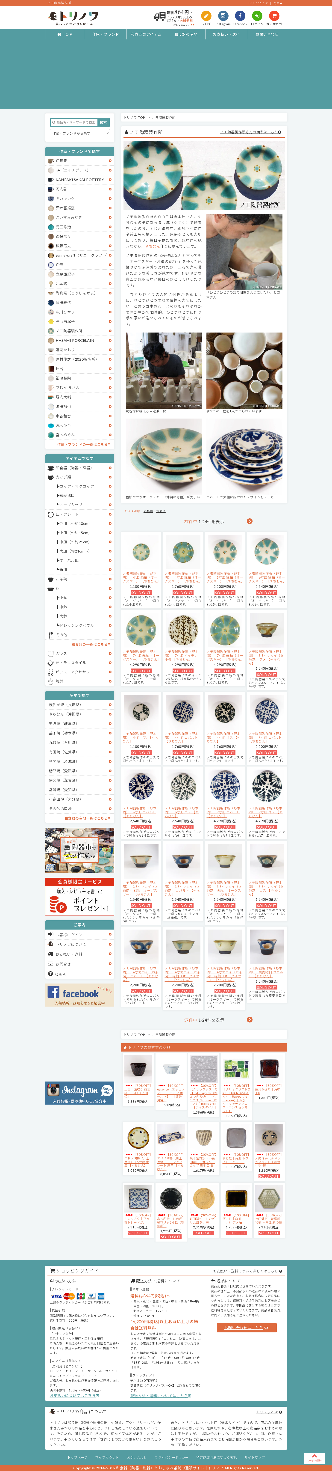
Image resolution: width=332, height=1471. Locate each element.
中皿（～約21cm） (75, 542)
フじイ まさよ (68, 387)
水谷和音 (63, 416)
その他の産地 (60, 808)
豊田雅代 (63, 302)
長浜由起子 (65, 321)
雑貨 (59, 681)
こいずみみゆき (69, 217)
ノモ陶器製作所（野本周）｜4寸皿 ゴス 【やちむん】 (224, 737)
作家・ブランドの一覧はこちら (83, 444)
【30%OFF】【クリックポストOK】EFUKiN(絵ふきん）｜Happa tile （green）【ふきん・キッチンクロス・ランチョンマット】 (236, 1098)
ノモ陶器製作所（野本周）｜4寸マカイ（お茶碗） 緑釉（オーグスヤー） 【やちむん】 (182, 974)
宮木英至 (63, 425)
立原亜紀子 (65, 274)
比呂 (59, 368)
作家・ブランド (105, 34)
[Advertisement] (166, 76)
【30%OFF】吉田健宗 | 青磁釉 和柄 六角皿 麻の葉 (268, 1218)
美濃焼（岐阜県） (64, 723)
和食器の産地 (185, 34)
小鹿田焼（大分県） (66, 799)
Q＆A (278, 3)
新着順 (161, 511)
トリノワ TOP (134, 117)
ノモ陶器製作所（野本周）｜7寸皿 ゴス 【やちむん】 (266, 812)
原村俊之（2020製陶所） (77, 359)
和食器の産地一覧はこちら (88, 818)
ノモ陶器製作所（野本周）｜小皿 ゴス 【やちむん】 (140, 737)
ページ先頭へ (314, 1457)
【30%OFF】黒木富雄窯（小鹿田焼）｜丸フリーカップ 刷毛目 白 (203, 1160)
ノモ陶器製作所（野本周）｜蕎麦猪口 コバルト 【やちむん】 (266, 972)
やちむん (152, 246)
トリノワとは (258, 3)
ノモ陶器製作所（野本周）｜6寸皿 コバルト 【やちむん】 (140, 812)
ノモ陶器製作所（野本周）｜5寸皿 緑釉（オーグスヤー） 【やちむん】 (226, 577)
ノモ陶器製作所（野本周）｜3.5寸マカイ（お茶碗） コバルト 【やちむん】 (182, 888)
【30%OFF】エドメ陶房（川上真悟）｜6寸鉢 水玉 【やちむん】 (137, 1160)
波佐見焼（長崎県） (66, 704)
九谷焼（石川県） (64, 742)
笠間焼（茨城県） (64, 761)
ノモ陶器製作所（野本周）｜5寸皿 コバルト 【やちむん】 (265, 737)
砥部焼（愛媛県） (64, 771)
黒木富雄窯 (65, 208)
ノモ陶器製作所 (69, 331)
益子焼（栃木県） (64, 733)
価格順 (148, 511)
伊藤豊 (61, 160)
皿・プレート (67, 514)
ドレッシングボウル (76, 625)
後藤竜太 (63, 246)
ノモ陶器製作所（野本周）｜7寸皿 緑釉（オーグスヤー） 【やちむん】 (142, 655)
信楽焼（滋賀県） (64, 780)
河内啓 (61, 189)
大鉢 (63, 616)
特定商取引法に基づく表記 (216, 1457)
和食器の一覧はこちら (91, 644)
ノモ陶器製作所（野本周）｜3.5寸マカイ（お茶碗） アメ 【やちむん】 (266, 657)
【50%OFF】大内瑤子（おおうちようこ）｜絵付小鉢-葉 (268, 1160)
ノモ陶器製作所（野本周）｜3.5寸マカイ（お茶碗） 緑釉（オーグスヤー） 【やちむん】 (140, 888)
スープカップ (70, 504)
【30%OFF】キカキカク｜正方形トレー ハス (137, 1218)
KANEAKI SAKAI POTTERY (80, 179)
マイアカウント (107, 1457)
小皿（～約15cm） (75, 532)
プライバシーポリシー (171, 1457)
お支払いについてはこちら (74, 1395)
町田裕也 (63, 406)
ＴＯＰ (65, 34)
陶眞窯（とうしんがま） (77, 293)
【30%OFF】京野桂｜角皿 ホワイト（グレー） (236, 1158)
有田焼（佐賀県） (64, 752)
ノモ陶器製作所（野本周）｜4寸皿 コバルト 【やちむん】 (182, 737)
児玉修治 (63, 227)
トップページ (77, 1457)
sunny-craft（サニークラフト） (83, 255)
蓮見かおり (65, 350)
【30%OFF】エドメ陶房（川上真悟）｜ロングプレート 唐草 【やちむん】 (170, 1162)
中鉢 (63, 607)
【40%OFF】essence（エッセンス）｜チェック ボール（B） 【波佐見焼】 (171, 1093)
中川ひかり (65, 312)
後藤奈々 (63, 236)
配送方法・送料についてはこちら (160, 1396)
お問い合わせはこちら (246, 1327)
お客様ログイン (65, 934)
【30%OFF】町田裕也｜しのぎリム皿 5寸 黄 (203, 1218)
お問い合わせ (267, 34)
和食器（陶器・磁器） (75, 468)
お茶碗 (61, 579)
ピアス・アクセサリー (75, 672)
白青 (59, 264)
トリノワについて (71, 944)
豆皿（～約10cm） (75, 523)
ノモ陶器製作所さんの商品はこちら (249, 132)
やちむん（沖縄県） (66, 714)
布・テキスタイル (71, 662)
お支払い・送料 (226, 34)
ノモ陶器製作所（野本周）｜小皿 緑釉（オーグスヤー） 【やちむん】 (142, 577)
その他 (61, 635)
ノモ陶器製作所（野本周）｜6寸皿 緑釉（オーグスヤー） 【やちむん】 (268, 577)
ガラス (61, 653)
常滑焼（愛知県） (64, 790)
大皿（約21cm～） (75, 551)
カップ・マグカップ (76, 486)
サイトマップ (254, 1457)
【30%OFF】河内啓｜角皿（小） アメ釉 (236, 1218)
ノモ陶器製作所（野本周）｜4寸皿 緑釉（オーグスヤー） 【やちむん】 (184, 577)
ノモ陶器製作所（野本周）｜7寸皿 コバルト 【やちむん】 (224, 812)
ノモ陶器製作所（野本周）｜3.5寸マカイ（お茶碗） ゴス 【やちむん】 (266, 888)
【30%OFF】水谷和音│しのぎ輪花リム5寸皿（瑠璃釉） (170, 1220)
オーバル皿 (69, 560)
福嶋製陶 (63, 378)
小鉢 (63, 597)
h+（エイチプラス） (73, 170)
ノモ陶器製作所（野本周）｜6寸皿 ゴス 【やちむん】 (182, 812)
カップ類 (63, 477)
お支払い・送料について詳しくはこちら (245, 1271)
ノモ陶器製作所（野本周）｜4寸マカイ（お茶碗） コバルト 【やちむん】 (141, 974)
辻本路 (61, 283)
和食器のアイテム (146, 34)
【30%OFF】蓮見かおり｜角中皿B (268, 1089)
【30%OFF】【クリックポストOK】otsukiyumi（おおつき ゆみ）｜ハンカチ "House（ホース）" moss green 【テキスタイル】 (204, 1096)
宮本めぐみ (65, 435)
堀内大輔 (63, 397)
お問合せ (59, 963)
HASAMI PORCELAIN (75, 340)
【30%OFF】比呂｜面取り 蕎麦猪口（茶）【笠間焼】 (137, 1091)
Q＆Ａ (57, 973)
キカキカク (65, 198)
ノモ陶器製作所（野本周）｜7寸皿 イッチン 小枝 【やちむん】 (182, 655)
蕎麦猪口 (67, 495)
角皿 (63, 569)
